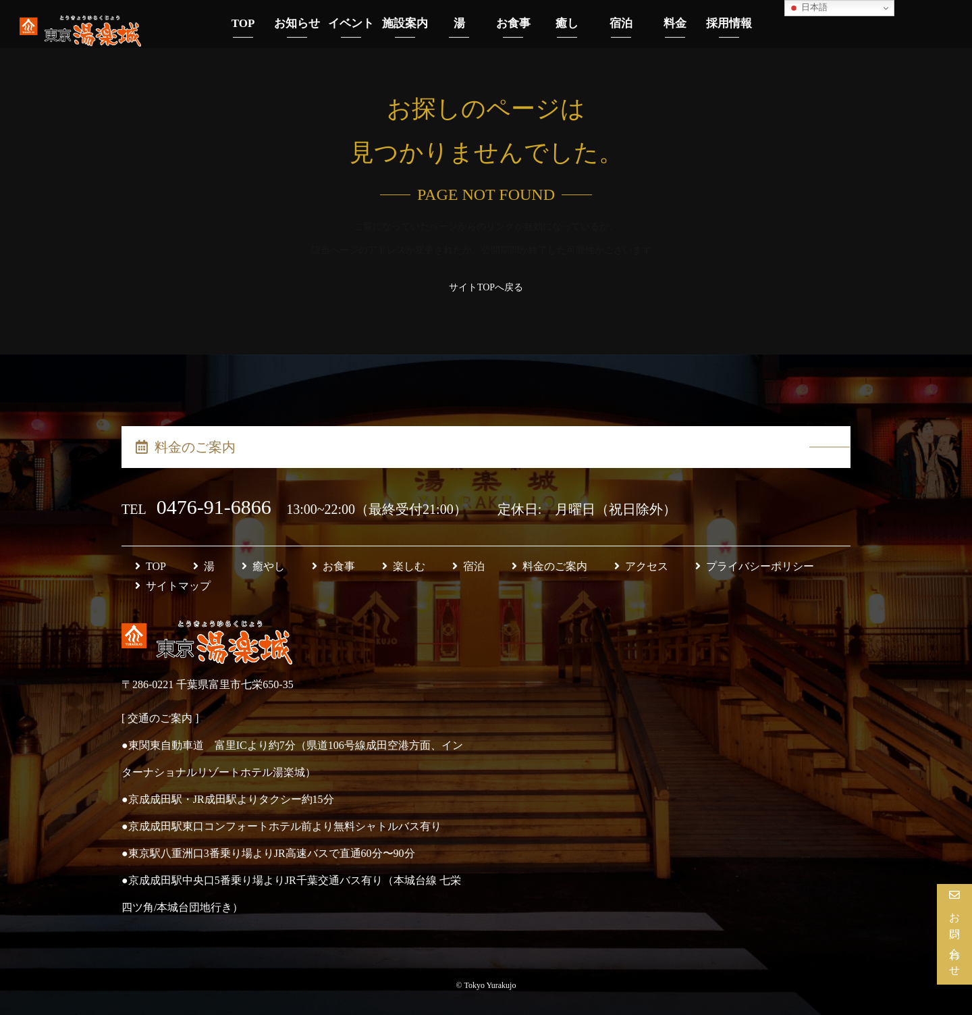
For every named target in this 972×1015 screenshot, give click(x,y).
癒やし (263, 566)
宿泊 (468, 566)
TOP (150, 566)
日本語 (808, 8)
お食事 (333, 566)
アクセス (641, 566)
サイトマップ (173, 586)
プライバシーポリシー (754, 566)
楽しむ (403, 566)
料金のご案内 (186, 447)
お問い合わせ (955, 939)
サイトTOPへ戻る (486, 287)
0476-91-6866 (216, 507)
